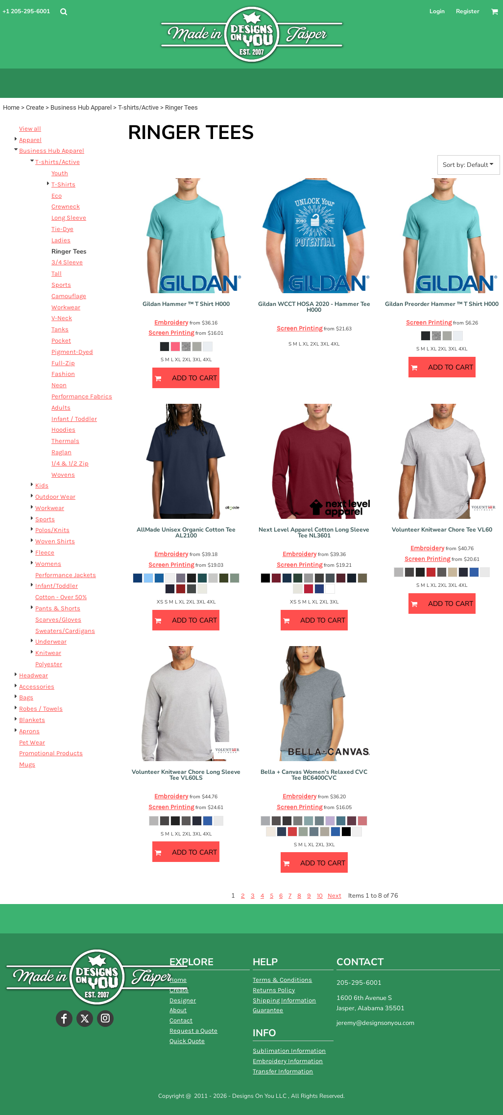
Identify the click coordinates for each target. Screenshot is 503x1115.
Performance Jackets (65, 575)
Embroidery (171, 322)
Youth (59, 173)
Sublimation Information (289, 1050)
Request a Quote (193, 1030)
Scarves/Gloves (58, 619)
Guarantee (268, 1010)
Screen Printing (171, 332)
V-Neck (61, 318)
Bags (26, 697)
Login (437, 11)
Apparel (30, 139)
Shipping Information (284, 1000)
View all (30, 128)
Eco (56, 195)
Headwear (33, 675)
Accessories (36, 686)
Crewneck (65, 206)
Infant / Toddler (74, 418)
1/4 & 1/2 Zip (70, 463)
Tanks (60, 329)
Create (35, 107)
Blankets (32, 719)
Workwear (65, 307)
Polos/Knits (52, 530)
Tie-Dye (62, 228)
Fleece (44, 552)
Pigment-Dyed (72, 351)
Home (11, 107)
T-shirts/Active (138, 107)
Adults (61, 407)
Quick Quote (187, 1041)
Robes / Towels (41, 708)
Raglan (61, 452)
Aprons (29, 731)
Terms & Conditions (282, 979)
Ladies (61, 240)
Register (467, 11)
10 (320, 895)
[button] (63, 11)
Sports (61, 284)
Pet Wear (32, 742)
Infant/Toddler (56, 585)
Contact (180, 1020)
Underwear (51, 641)
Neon (59, 385)
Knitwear (48, 652)
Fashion (63, 373)
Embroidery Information (288, 1061)
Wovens (63, 474)
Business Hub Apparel (81, 107)
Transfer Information (283, 1071)
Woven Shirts (55, 541)
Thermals (65, 440)
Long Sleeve (68, 217)
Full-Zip (63, 363)
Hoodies (63, 429)
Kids (41, 485)
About (178, 1010)
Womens (48, 563)
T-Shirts (63, 184)
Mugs (27, 764)
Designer (182, 1000)
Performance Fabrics (81, 396)
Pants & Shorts (57, 608)
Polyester (48, 664)
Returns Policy (274, 990)
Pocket (61, 340)
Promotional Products (51, 753)
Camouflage (68, 296)
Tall (56, 273)
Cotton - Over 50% (61, 597)
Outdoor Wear (55, 496)
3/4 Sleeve (67, 262)
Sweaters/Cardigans (65, 630)
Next (334, 895)
